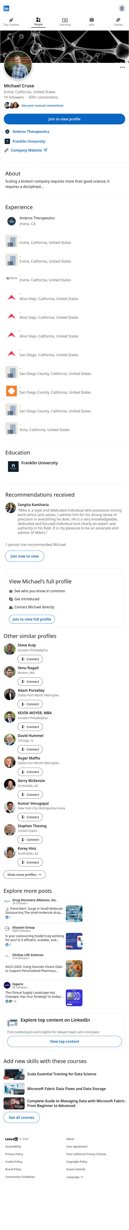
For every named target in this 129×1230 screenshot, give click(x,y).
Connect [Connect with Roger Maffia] (30, 772)
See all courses (21, 1117)
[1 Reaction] (8, 917)
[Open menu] (122, 67)
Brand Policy (13, 1169)
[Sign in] (121, 8)
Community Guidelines (20, 1177)
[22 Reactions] (10, 1001)
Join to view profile (65, 119)
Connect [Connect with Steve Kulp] (30, 659)
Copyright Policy (76, 1162)
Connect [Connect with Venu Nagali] (30, 681)
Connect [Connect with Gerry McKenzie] (30, 794)
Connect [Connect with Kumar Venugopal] (30, 817)
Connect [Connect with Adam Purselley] (30, 704)
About (70, 1139)
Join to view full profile (32, 619)
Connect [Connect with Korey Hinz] (30, 862)
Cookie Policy (13, 1162)
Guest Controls (76, 1169)
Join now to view (25, 556)
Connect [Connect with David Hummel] (30, 749)
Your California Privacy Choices (86, 1154)
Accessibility (13, 1146)
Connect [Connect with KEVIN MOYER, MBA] (30, 727)
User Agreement (77, 1146)
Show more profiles (24, 874)
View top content (64, 1041)
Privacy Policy (14, 1154)
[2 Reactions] (8, 945)
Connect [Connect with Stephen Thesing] (30, 839)
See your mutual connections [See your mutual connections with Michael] (42, 105)
